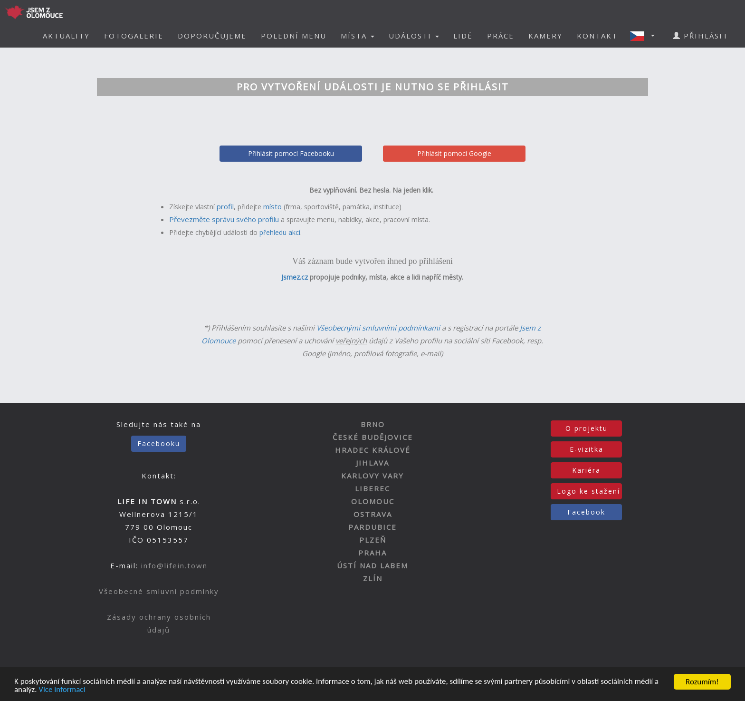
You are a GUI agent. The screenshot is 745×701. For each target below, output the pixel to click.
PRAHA (372, 552)
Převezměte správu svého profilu (224, 219)
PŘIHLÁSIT (700, 35)
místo (272, 206)
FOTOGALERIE (133, 35)
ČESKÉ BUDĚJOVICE (373, 437)
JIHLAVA (372, 462)
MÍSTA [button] (357, 35)
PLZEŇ (372, 540)
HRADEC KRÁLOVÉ (373, 450)
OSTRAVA (372, 514)
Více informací (62, 690)
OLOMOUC (372, 501)
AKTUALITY (66, 35)
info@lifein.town (174, 565)
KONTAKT (597, 35)
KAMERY (545, 35)
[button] (645, 36)
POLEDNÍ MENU (293, 35)
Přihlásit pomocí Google (454, 153)
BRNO (373, 424)
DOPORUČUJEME (212, 35)
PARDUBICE (372, 527)
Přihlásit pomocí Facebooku (291, 153)
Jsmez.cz (294, 277)
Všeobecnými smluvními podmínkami (378, 327)
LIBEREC (372, 488)
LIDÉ (463, 35)
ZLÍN (372, 578)
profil (225, 206)
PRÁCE (500, 35)
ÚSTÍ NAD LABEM (372, 565)
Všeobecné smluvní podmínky (159, 591)
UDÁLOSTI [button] (414, 35)
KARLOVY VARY (372, 475)
